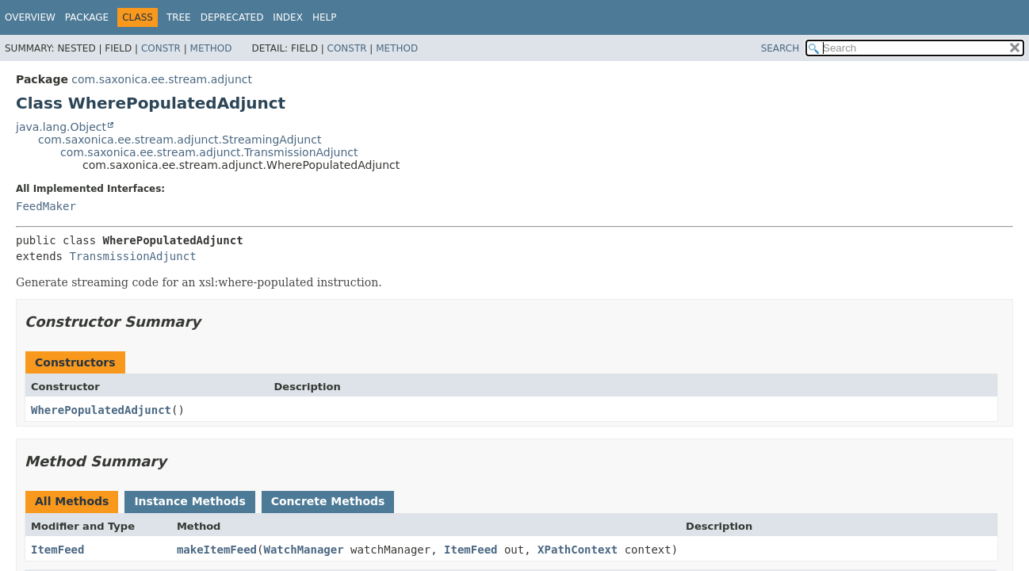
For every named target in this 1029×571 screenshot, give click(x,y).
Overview (30, 17)
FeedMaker (46, 206)
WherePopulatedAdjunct (101, 410)
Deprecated (232, 17)
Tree (178, 17)
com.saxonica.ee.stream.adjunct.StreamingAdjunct (179, 139)
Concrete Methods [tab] (328, 501)
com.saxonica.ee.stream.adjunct (161, 79)
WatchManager (303, 549)
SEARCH (780, 48)
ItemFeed (57, 549)
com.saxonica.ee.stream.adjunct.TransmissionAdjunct (209, 152)
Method (211, 48)
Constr (161, 48)
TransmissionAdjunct (132, 256)
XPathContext (577, 549)
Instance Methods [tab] (189, 501)
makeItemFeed (217, 549)
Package (87, 17)
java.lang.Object (61, 127)
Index (288, 17)
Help (324, 17)
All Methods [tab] (72, 501)
